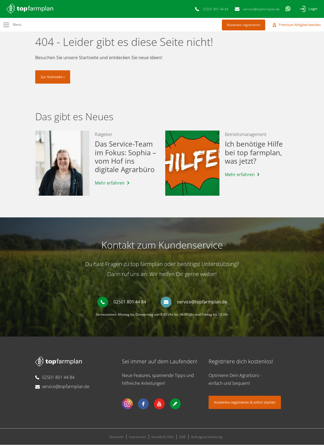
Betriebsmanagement (245, 137)
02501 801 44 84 (215, 9)
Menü (17, 24)
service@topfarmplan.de (261, 9)
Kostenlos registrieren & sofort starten (245, 404)
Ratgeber (103, 137)
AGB (182, 439)
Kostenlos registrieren (243, 25)
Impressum (137, 439)
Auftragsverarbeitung (206, 439)
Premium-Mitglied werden (300, 24)
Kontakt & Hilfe (162, 439)
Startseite (116, 439)
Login (313, 8)
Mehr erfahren (110, 185)
